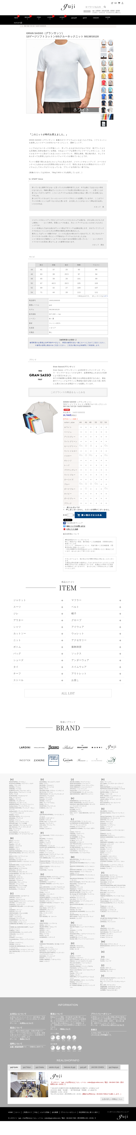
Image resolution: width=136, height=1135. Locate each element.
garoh (85, 18)
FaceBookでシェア (73, 523)
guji (93, 10)
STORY (62, 18)
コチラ (105, 296)
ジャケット (102, 12)
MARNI (118, 10)
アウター (95, 12)
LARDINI (98, 10)
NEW (16, 18)
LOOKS (50, 18)
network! (96, 18)
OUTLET (18, 23)
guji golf (74, 18)
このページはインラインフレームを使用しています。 (68, 932)
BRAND (27, 18)
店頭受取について (71, 534)
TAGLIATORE (105, 10)
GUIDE (107, 18)
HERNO (112, 10)
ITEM (39, 18)
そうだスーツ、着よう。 (113, 12)
